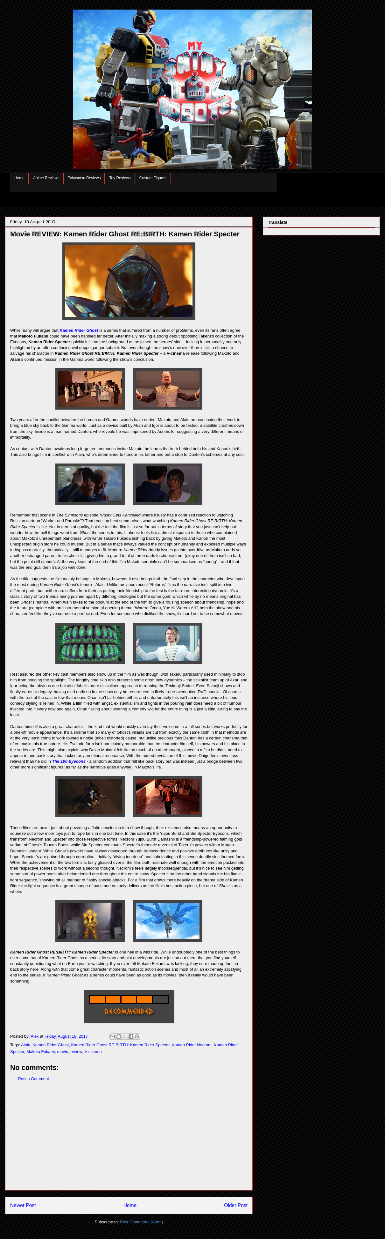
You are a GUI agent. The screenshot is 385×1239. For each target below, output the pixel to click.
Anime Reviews (46, 178)
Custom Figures (152, 178)
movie (62, 1051)
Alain (25, 1044)
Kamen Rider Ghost (79, 330)
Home (19, 178)
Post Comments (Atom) (141, 1222)
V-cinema (93, 1051)
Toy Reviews (119, 178)
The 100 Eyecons (69, 761)
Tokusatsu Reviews (84, 178)
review (76, 1051)
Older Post (236, 1205)
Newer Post (23, 1205)
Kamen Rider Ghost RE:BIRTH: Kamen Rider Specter (120, 1044)
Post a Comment (33, 1078)
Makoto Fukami (40, 1051)
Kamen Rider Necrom (192, 1044)
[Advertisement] (129, 1140)
